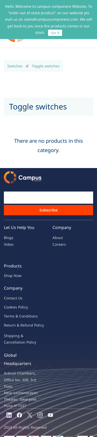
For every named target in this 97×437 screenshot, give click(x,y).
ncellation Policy (22, 331)
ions (34, 305)
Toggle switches (45, 55)
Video (8, 233)
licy (25, 296)
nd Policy (36, 314)
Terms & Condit (17, 305)
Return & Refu (16, 314)
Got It (55, 32)
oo (8, 296)
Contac (10, 287)
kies (13, 296)
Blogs (8, 227)
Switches (15, 55)
